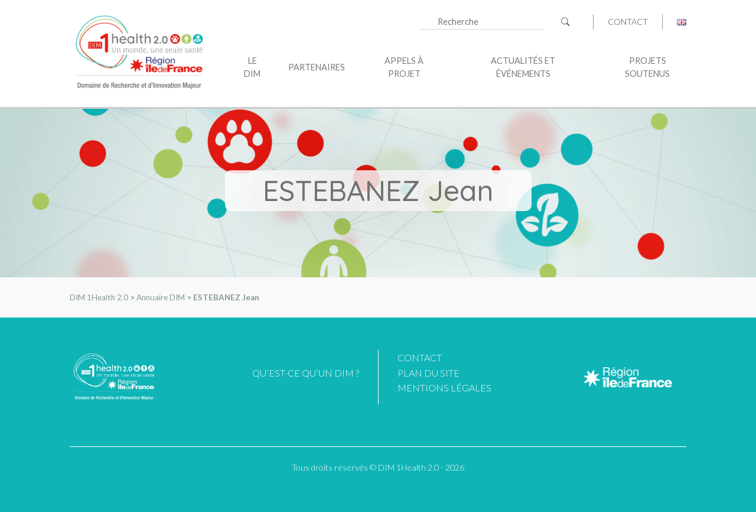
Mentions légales (444, 387)
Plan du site (428, 372)
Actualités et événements (523, 67)
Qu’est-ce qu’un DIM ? (305, 372)
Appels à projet (403, 67)
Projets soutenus (647, 67)
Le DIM (252, 67)
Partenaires (316, 67)
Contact (628, 22)
